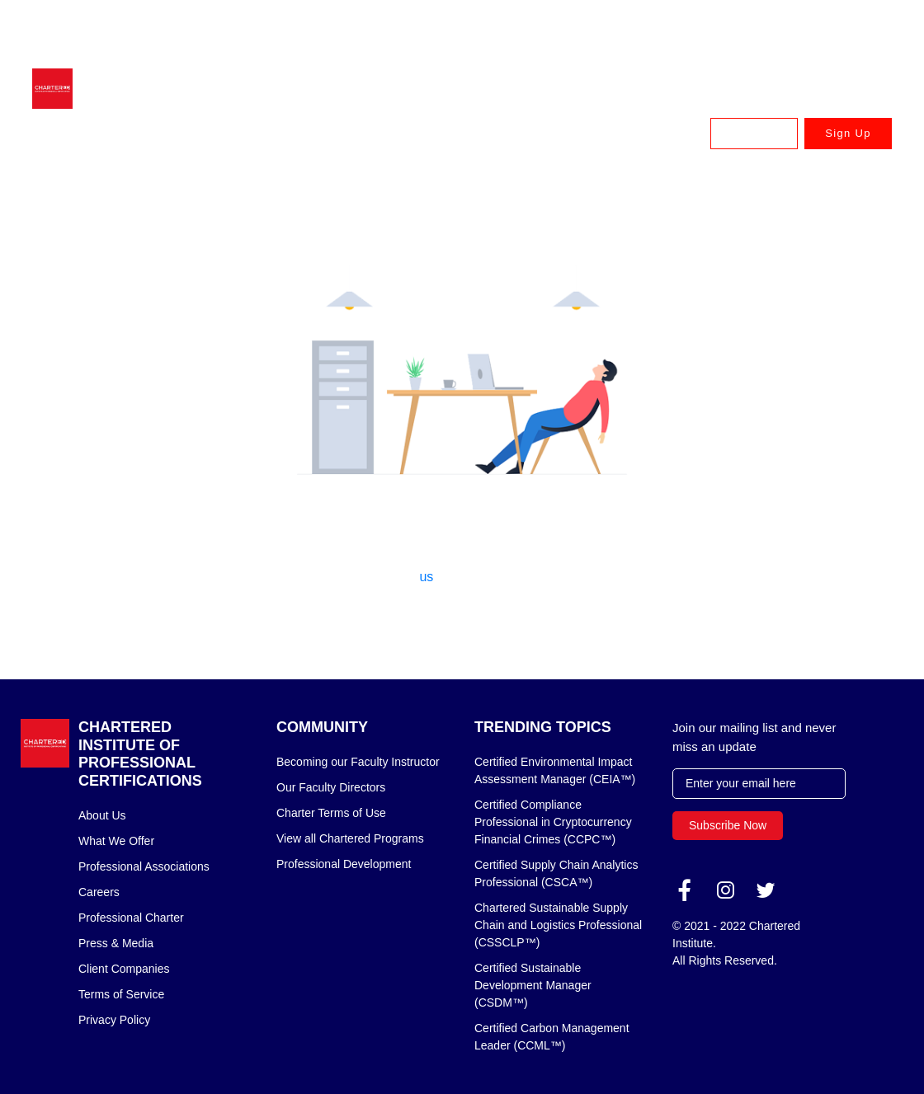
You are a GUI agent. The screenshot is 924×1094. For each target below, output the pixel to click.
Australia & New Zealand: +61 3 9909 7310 (608, 28)
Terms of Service (121, 994)
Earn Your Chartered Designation (347, 133)
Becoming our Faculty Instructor (358, 761)
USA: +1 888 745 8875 (837, 52)
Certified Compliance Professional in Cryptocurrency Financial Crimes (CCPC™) (553, 822)
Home (96, 188)
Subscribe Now (727, 825)
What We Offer (116, 840)
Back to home (462, 620)
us (426, 577)
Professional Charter (131, 917)
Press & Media (115, 943)
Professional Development (343, 864)
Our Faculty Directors (330, 787)
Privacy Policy (114, 1019)
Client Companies (124, 968)
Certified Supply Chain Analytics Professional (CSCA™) (556, 873)
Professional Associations (144, 866)
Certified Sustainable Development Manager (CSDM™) (533, 985)
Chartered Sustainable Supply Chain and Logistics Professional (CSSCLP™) (558, 925)
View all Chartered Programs (350, 838)
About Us (102, 815)
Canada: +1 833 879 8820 (707, 52)
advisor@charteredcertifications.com (199, 28)
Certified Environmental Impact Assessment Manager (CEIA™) (554, 770)
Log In (754, 133)
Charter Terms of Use (331, 812)
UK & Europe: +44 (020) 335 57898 (808, 28)
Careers (99, 892)
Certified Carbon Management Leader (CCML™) (551, 1036)
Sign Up (847, 133)
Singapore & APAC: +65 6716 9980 (408, 28)
